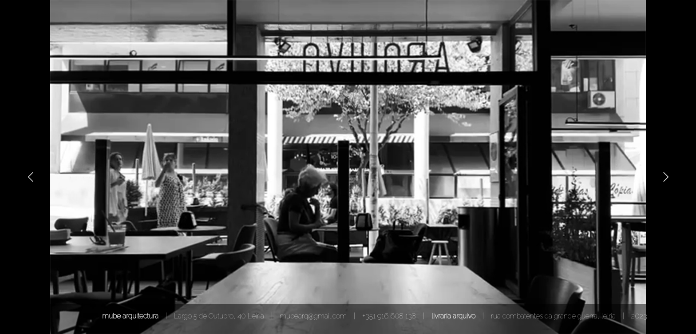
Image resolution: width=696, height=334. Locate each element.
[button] (31, 176)
